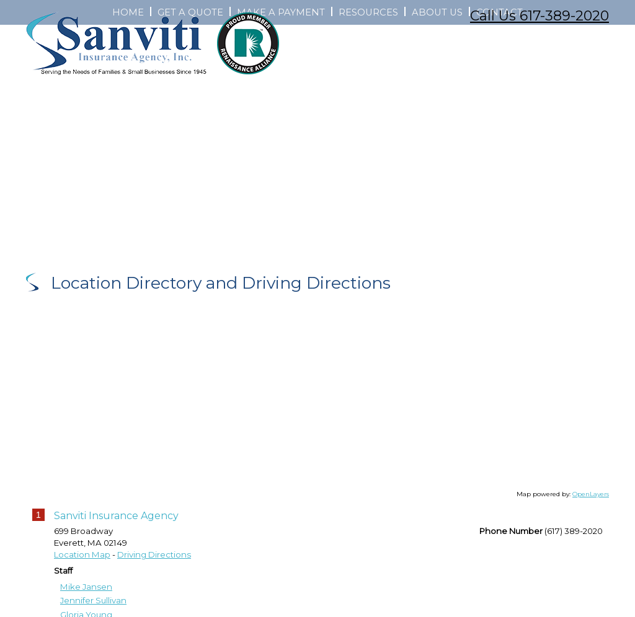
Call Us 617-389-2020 (539, 15)
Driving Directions (154, 572)
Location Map (82, 572)
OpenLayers (590, 511)
